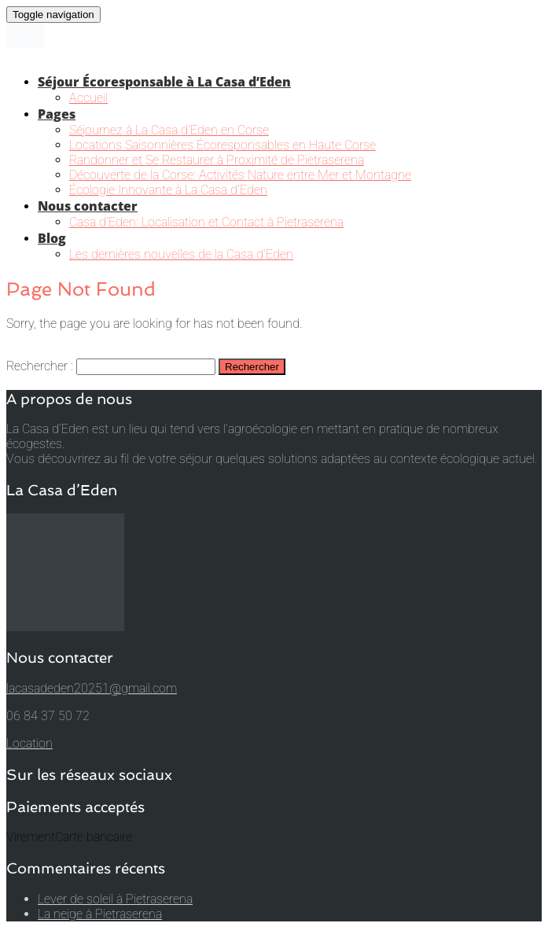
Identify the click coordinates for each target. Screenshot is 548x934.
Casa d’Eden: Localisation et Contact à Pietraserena (206, 222)
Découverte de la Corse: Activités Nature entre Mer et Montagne (240, 174)
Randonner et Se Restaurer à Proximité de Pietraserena (216, 160)
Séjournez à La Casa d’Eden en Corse (169, 130)
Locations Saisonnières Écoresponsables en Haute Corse (222, 145)
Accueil (88, 97)
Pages (56, 114)
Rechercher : (39, 366)
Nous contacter (88, 206)
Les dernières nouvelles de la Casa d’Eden (181, 254)
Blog (52, 238)
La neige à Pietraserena (100, 913)
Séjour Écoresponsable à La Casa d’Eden (164, 81)
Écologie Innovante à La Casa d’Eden (168, 189)
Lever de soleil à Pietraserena (115, 899)
